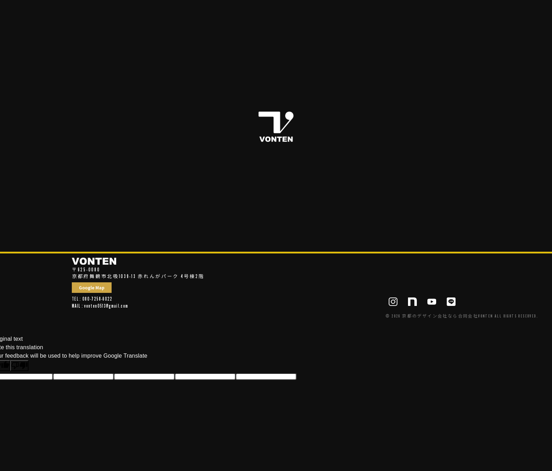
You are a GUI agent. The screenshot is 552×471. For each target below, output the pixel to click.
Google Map (92, 287)
